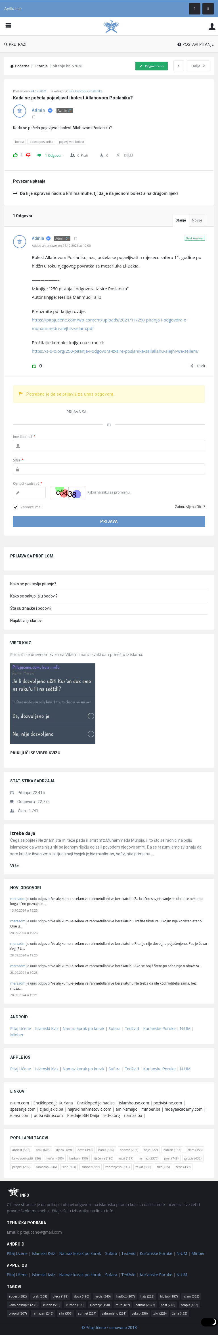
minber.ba (150, 1109)
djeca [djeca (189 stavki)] (64, 1150)
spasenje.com (22, 1109)
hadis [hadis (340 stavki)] (106, 1150)
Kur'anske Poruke (159, 1028)
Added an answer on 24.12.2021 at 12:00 (61, 245)
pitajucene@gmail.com (34, 1232)
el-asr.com (20, 1115)
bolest (19, 141)
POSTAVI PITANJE (195, 44)
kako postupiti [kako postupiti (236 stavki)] (26, 1158)
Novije (197, 220)
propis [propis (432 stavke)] (193, 1158)
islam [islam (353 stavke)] (194, 1150)
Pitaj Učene (20, 1028)
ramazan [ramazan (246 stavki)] (46, 1167)
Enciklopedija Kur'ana (53, 1103)
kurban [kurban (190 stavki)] (78, 1158)
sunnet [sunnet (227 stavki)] (90, 1167)
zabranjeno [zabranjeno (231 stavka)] (117, 1167)
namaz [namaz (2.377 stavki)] (148, 1158)
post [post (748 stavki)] (171, 1158)
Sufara (115, 1028)
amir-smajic (126, 1109)
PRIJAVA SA (76, 411)
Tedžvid (132, 1028)
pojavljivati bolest (71, 141)
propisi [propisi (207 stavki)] (21, 1167)
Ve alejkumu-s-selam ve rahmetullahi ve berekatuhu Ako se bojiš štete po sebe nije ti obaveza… (126, 966)
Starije (181, 220)
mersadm (18, 898)
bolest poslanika (41, 141)
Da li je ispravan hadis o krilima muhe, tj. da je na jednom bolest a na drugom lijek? (95, 193)
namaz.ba (133, 1115)
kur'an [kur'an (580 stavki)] (55, 1158)
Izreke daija (22, 833)
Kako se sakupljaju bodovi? (34, 596)
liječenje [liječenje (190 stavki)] (103, 1158)
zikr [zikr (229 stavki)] (163, 1167)
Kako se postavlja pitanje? (33, 584)
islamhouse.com (134, 1103)
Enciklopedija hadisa (96, 1103)
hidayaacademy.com (184, 1109)
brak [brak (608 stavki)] (43, 1150)
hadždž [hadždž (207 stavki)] (129, 1150)
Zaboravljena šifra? (190, 506)
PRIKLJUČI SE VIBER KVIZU (35, 752)
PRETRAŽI (15, 44)
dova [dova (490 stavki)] (85, 1150)
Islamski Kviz (46, 1028)
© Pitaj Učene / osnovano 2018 (109, 1327)
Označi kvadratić (27, 483)
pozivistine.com (167, 1103)
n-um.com (19, 1103)
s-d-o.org (111, 1115)
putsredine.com (48, 1115)
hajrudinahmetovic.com (90, 1109)
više (14, 866)
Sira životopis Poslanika (85, 91)
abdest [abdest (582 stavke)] (21, 1150)
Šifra (18, 460)
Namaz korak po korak (83, 1028)
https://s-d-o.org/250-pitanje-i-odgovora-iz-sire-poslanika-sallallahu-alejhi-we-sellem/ (115, 351)
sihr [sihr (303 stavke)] (69, 1167)
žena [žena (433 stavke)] (183, 1167)
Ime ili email (24, 436)
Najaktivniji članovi (26, 620)
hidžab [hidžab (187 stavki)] (172, 1150)
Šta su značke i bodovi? (31, 608)
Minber (17, 1034)
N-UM (185, 1028)
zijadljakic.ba (51, 1109)
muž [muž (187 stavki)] (126, 1158)
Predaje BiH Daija (83, 1115)
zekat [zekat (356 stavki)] (143, 1167)
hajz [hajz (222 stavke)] (151, 1150)
